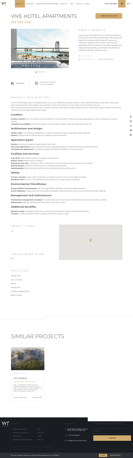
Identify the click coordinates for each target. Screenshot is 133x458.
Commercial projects (20, 432)
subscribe (112, 438)
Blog (39, 429)
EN (129, 4)
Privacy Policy (115, 455)
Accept (103, 455)
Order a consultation (109, 16)
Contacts (40, 432)
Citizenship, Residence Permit (22, 439)
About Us (40, 439)
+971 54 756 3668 (110, 4)
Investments (17, 436)
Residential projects (20, 429)
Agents (39, 436)
